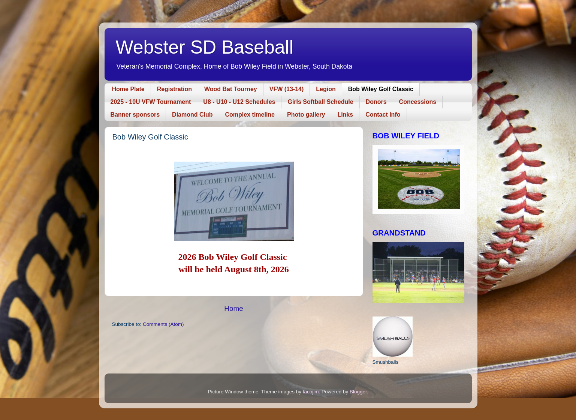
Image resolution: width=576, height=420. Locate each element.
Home (233, 308)
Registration (174, 89)
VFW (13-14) (286, 89)
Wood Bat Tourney (230, 89)
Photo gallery (306, 114)
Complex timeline (250, 114)
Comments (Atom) (163, 324)
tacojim (311, 391)
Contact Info (382, 114)
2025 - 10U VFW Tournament (151, 102)
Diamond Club (192, 114)
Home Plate (128, 89)
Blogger (358, 391)
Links (345, 114)
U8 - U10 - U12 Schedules (239, 102)
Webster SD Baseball (204, 47)
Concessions (418, 102)
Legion (325, 89)
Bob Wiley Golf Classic (380, 89)
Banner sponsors (135, 114)
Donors (376, 102)
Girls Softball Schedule (320, 102)
